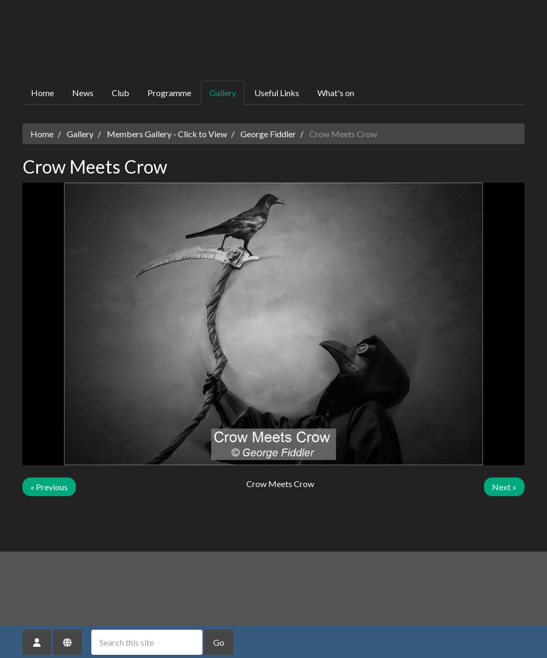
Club (120, 93)
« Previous (49, 487)
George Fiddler (268, 134)
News (82, 93)
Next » (504, 487)
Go (218, 642)
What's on (335, 93)
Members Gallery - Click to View (167, 134)
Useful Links (276, 93)
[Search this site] (146, 642)
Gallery (222, 93)
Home (42, 93)
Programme (169, 93)
